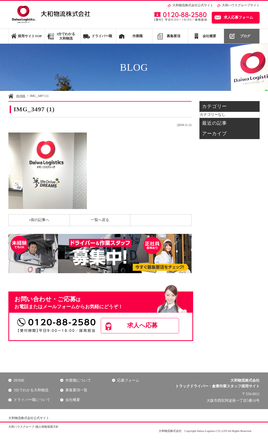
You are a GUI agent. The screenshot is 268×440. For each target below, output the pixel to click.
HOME (20, 96)
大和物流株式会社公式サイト (192, 5)
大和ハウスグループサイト (241, 5)
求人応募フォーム (238, 17)
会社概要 (209, 36)
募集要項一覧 (76, 390)
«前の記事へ (39, 220)
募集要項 (173, 36)
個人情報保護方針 (47, 426)
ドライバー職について (32, 400)
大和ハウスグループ (21, 426)
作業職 (137, 36)
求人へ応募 (143, 325)
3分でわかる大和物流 (66, 36)
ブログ (245, 36)
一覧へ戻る (100, 220)
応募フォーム (128, 380)
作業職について (78, 380)
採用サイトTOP (30, 36)
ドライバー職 (102, 36)
